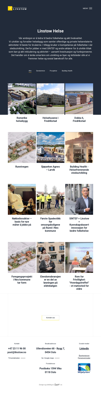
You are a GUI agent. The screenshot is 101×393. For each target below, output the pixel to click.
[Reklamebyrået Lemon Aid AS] (57, 384)
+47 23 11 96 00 (17, 348)
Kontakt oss (50, 318)
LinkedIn (84, 348)
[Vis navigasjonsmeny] (90, 8)
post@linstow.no (16, 352)
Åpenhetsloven (84, 356)
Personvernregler (84, 358)
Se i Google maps (47, 358)
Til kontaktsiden (14, 358)
